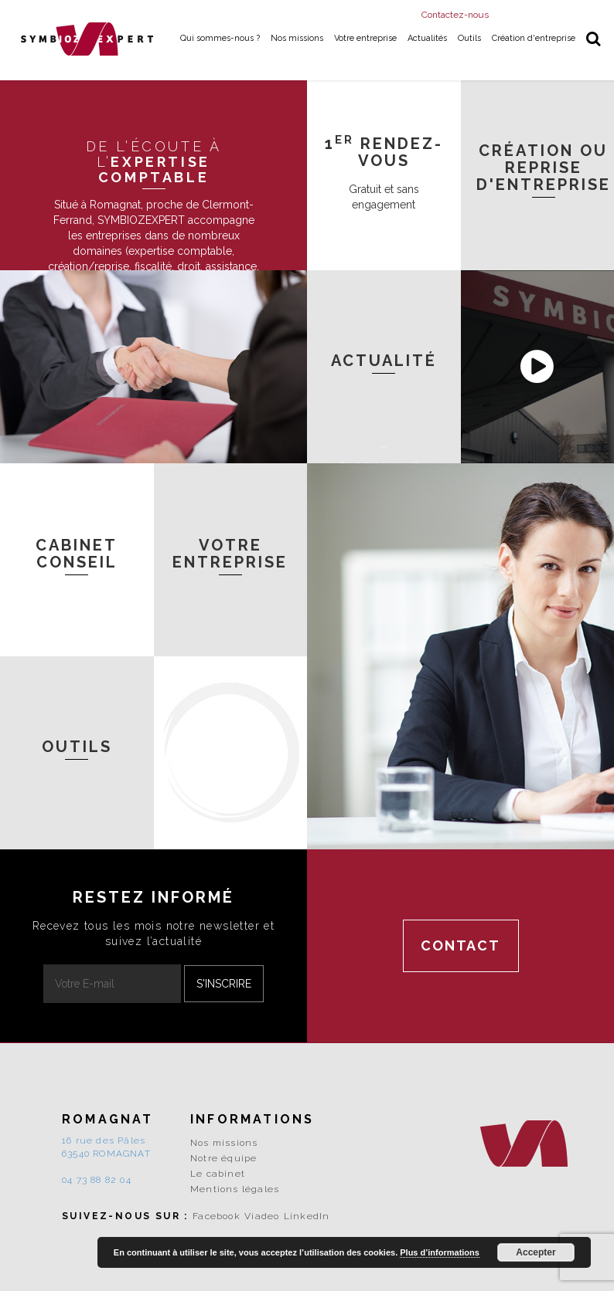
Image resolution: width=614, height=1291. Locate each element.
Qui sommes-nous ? (220, 38)
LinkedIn (307, 1216)
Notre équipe (223, 1158)
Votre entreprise (365, 38)
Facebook (216, 1216)
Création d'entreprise (533, 38)
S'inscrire (223, 984)
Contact (460, 945)
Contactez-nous (455, 14)
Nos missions (297, 38)
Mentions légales (234, 1189)
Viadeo (261, 1216)
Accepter (535, 1252)
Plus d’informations (439, 1252)
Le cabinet (217, 1173)
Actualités (427, 38)
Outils (469, 38)
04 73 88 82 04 (96, 1179)
